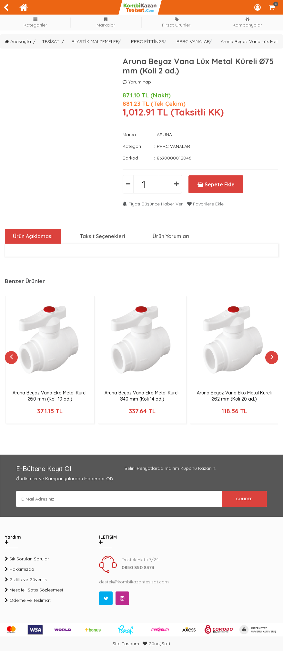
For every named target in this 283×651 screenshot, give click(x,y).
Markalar (106, 22)
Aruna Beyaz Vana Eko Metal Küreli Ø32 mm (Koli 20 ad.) (234, 396)
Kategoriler (35, 22)
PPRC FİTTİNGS (147, 41)
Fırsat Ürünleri (177, 22)
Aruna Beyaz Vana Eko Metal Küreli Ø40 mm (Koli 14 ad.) (142, 396)
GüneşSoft (156, 643)
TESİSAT (50, 41)
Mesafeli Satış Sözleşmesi (34, 590)
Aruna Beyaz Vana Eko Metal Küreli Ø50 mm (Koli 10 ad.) (50, 396)
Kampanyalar (247, 22)
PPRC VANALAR (193, 41)
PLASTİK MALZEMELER (95, 41)
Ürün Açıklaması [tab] (33, 236)
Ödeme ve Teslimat (28, 600)
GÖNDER (244, 498)
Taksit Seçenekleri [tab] (102, 236)
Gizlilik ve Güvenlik (26, 579)
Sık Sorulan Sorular (27, 559)
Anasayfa (18, 41)
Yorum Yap (137, 82)
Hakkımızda (19, 569)
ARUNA (164, 135)
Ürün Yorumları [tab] (171, 236)
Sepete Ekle (216, 184)
